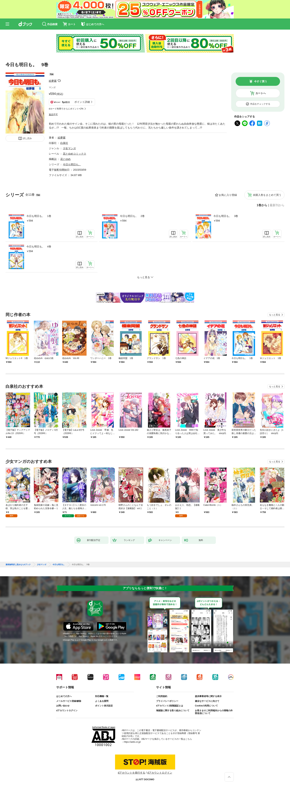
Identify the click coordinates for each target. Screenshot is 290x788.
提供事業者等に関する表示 (208, 696)
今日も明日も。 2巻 (132, 216)
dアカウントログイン (66, 710)
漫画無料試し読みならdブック (18, 565)
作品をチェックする (260, 104)
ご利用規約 (161, 696)
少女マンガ (69, 148)
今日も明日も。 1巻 (38, 216)
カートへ (260, 93)
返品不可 (53, 114)
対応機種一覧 (101, 696)
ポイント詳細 (82, 101)
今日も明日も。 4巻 (38, 246)
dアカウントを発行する (131, 772)
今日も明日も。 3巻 (225, 216)
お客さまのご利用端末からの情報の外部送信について (214, 712)
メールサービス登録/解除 (68, 701)
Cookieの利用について (206, 705)
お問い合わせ (63, 705)
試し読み (27, 138)
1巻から (262, 205)
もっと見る (274, 314)
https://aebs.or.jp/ (132, 742)
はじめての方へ (64, 696)
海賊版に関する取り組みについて (172, 710)
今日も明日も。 (72, 164)
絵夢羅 (53, 80)
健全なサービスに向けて (207, 701)
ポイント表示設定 (104, 705)
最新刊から (277, 205)
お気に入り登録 (228, 194)
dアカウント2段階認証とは (169, 705)
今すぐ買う (260, 81)
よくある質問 (101, 701)
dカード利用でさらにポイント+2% (66, 108)
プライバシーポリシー (167, 701)
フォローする (59, 81)
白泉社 (64, 142)
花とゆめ (65, 159)
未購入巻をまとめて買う (267, 194)
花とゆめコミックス (74, 153)
